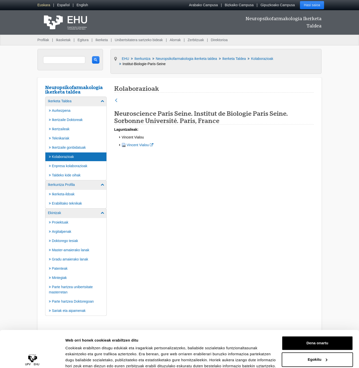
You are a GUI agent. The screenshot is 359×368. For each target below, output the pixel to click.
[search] (64, 60)
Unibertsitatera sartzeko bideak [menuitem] (139, 40)
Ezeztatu (317, 354)
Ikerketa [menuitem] (101, 40)
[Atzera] (116, 100)
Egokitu (317, 338)
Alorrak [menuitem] (175, 40)
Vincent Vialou (139, 144)
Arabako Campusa (203, 5)
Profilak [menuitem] (43, 40)
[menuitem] (44, 5)
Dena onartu (317, 321)
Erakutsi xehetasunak (84, 358)
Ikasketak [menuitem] (63, 40)
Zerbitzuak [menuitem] (196, 40)
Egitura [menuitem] (83, 40)
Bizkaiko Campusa (239, 5)
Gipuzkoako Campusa (278, 5)
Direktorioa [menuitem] (219, 40)
